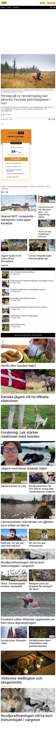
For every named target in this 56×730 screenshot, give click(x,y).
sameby (4, 186)
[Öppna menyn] (54, 7)
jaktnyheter (40, 186)
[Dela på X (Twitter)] (52, 119)
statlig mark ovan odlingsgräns (18, 186)
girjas (48, 186)
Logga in (21, 132)
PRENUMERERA (51, 3)
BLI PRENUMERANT (16, 159)
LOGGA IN (43, 3)
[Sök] (51, 7)
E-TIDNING (9, 7)
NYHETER (3, 7)
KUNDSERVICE (16, 7)
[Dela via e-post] (54, 119)
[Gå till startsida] (4, 3)
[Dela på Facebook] (49, 119)
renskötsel (5, 189)
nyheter (31, 186)
